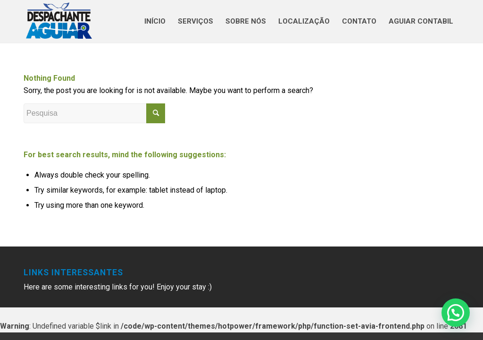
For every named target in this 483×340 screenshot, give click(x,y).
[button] (455, 312)
